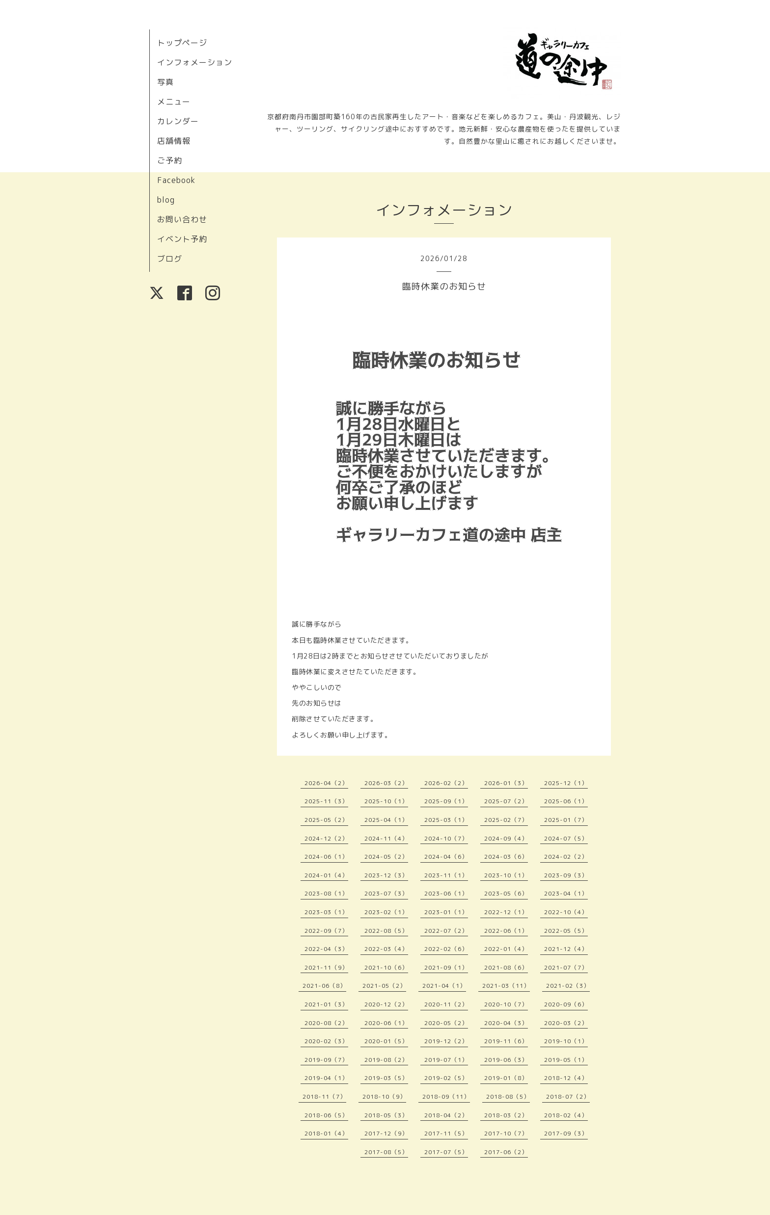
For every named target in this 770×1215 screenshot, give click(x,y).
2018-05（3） (386, 1115)
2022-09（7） (326, 930)
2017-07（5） (446, 1152)
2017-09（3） (566, 1133)
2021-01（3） (326, 1004)
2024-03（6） (506, 856)
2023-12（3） (386, 875)
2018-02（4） (566, 1115)
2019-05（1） (566, 1060)
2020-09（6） (566, 1004)
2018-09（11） (446, 1096)
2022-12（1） (506, 912)
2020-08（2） (326, 1023)
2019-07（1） (446, 1060)
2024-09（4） (506, 838)
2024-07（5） (566, 838)
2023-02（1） (386, 912)
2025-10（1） (386, 801)
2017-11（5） (446, 1133)
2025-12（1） (566, 783)
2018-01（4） (326, 1133)
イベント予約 (182, 239)
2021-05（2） (384, 985)
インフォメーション (194, 62)
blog (166, 199)
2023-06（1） (446, 893)
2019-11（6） (506, 1041)
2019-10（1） (566, 1041)
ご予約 (169, 160)
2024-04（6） (446, 856)
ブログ (169, 258)
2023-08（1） (326, 893)
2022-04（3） (326, 949)
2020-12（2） (386, 1004)
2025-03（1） (446, 820)
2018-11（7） (324, 1096)
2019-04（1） (326, 1078)
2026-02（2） (446, 783)
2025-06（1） (566, 801)
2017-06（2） (506, 1152)
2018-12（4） (566, 1078)
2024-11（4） (386, 838)
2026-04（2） (326, 783)
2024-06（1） (326, 856)
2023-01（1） (446, 912)
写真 (165, 82)
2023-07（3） (386, 893)
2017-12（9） (386, 1133)
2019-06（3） (506, 1060)
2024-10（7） (446, 838)
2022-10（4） (566, 912)
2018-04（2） (446, 1115)
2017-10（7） (506, 1133)
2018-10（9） (384, 1096)
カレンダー (178, 121)
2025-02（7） (506, 820)
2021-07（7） (566, 967)
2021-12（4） (566, 949)
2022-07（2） (446, 930)
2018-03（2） (506, 1115)
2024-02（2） (566, 856)
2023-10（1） (506, 875)
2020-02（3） (326, 1041)
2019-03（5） (386, 1078)
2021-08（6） (506, 967)
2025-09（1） (446, 801)
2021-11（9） (326, 967)
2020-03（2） (566, 1023)
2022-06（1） (506, 930)
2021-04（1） (444, 985)
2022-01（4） (506, 949)
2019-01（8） (506, 1078)
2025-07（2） (506, 801)
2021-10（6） (386, 967)
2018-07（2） (568, 1096)
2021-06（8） (324, 985)
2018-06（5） (326, 1115)
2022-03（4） (386, 949)
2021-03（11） (506, 985)
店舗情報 (174, 140)
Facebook (176, 180)
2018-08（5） (508, 1096)
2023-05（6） (506, 893)
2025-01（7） (566, 820)
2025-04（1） (386, 820)
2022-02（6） (446, 949)
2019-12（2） (446, 1041)
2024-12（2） (326, 838)
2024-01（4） (326, 875)
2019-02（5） (446, 1078)
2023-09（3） (566, 875)
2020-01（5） (386, 1041)
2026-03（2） (386, 783)
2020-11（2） (446, 1004)
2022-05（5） (566, 930)
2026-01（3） (506, 783)
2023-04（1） (566, 893)
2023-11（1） (446, 875)
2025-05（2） (326, 820)
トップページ (182, 42)
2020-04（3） (506, 1023)
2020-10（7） (506, 1004)
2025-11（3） (326, 801)
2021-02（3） (568, 985)
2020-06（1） (386, 1023)
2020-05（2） (446, 1023)
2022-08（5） (386, 930)
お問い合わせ (182, 219)
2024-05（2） (386, 856)
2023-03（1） (326, 912)
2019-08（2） (386, 1060)
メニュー (174, 101)
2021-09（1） (446, 967)
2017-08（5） (386, 1152)
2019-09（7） (326, 1060)
